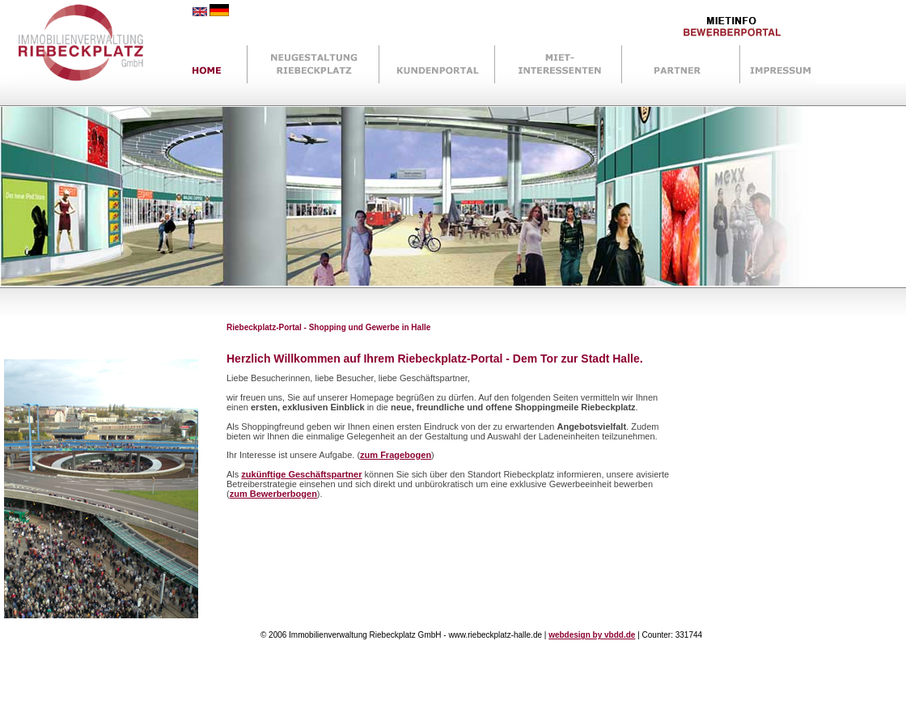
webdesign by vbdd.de (591, 634)
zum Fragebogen (395, 455)
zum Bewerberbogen (273, 494)
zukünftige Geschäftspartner (301, 474)
